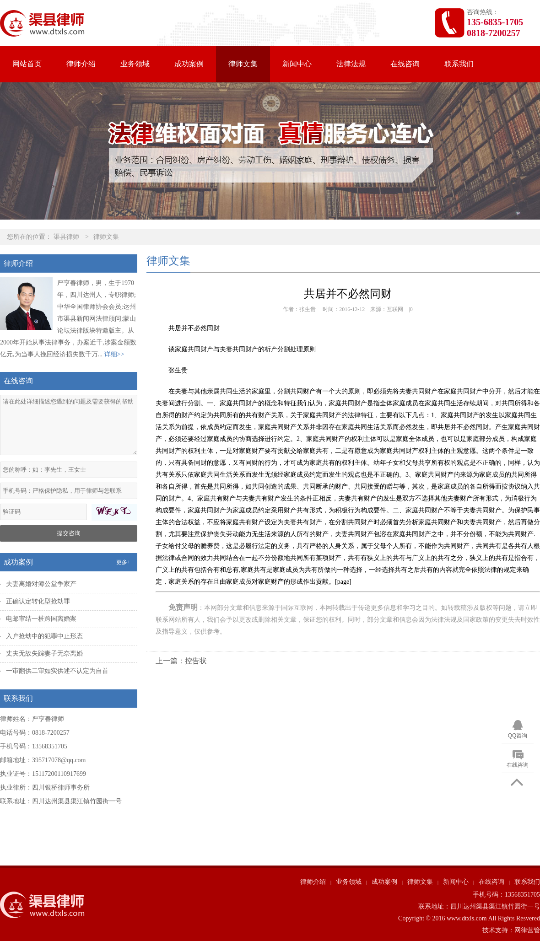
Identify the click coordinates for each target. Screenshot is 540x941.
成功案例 (189, 64)
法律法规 (351, 64)
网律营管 (527, 930)
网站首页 (27, 64)
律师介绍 (81, 64)
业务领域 (135, 64)
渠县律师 (66, 236)
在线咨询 (405, 64)
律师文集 (243, 64)
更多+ (123, 562)
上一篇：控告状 (181, 661)
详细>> (114, 354)
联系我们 (459, 64)
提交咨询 (69, 533)
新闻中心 (297, 64)
